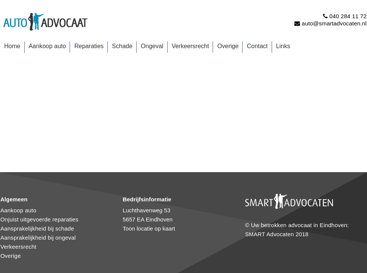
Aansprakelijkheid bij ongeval (38, 237)
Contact (257, 46)
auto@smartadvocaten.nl (334, 23)
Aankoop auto (47, 46)
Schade (122, 46)
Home (12, 46)
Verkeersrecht (190, 46)
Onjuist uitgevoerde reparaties (39, 219)
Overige (227, 46)
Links (283, 46)
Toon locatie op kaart (149, 228)
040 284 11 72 (348, 16)
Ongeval (152, 46)
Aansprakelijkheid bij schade (37, 228)
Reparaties (88, 46)
